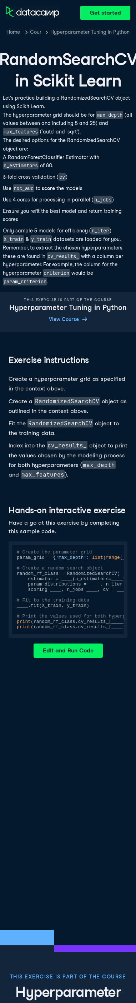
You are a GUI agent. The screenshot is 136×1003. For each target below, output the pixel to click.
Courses (35, 32)
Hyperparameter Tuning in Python (90, 32)
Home (13, 32)
